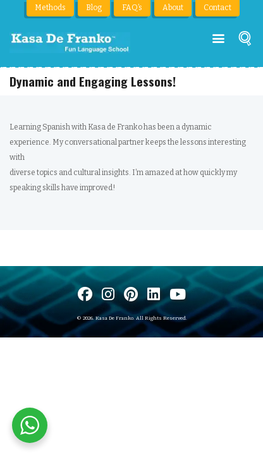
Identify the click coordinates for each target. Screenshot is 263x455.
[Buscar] (244, 41)
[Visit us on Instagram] (108, 294)
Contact (217, 7)
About (172, 7)
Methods (50, 7)
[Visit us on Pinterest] (131, 294)
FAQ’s (132, 7)
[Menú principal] (218, 39)
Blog (94, 7)
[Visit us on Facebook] (85, 294)
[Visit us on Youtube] (177, 294)
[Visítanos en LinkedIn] (153, 294)
